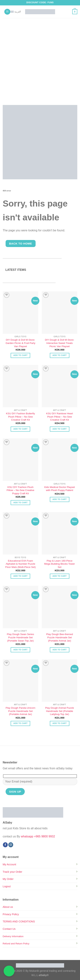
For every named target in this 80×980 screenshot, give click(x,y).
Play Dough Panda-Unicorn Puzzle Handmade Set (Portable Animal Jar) (20, 711)
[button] (7, 12)
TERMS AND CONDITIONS (19, 921)
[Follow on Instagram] (10, 844)
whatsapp (27, 836)
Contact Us (9, 928)
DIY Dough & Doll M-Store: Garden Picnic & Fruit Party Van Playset (20, 342)
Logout (7, 886)
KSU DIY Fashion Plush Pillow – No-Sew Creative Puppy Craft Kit (20, 490)
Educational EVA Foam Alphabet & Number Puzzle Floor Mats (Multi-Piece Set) (20, 563)
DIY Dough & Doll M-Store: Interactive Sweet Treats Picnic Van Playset (59, 342)
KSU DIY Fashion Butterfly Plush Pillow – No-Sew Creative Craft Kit (20, 416)
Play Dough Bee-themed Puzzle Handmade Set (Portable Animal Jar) (59, 637)
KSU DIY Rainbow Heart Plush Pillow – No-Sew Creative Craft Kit (59, 416)
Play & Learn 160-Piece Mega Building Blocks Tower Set (59, 563)
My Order (8, 879)
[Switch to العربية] (15, 11)
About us (8, 906)
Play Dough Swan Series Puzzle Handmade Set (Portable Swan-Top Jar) (20, 637)
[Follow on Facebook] (5, 844)
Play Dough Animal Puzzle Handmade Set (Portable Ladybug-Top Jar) (59, 711)
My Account (9, 864)
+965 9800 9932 (44, 836)
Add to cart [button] (20, 355)
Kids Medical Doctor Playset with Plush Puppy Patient (59, 489)
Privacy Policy (11, 914)
